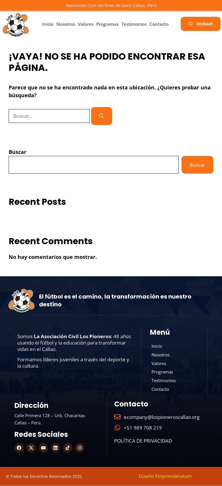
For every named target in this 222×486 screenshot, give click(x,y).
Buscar (17, 151)
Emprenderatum (173, 476)
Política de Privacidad (143, 441)
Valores (85, 24)
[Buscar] (101, 116)
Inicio (47, 24)
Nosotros (65, 24)
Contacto (159, 24)
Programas (107, 24)
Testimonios (134, 24)
